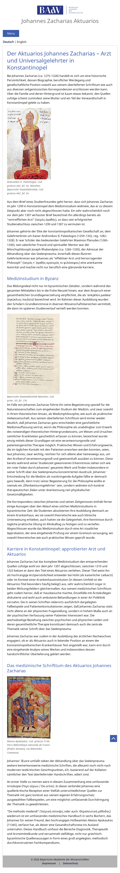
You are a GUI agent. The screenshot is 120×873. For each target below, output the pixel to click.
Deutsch (8, 42)
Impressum (49, 863)
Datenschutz (70, 863)
